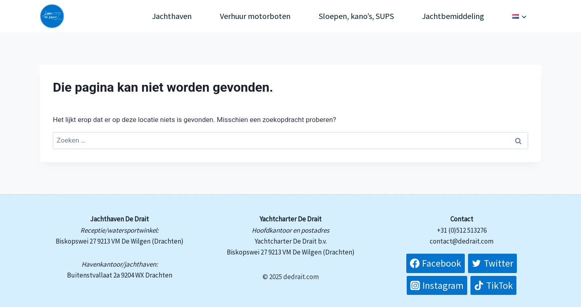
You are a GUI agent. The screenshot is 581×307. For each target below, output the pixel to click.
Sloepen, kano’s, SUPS (356, 16)
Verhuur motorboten (255, 16)
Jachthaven (172, 16)
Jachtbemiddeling (453, 16)
